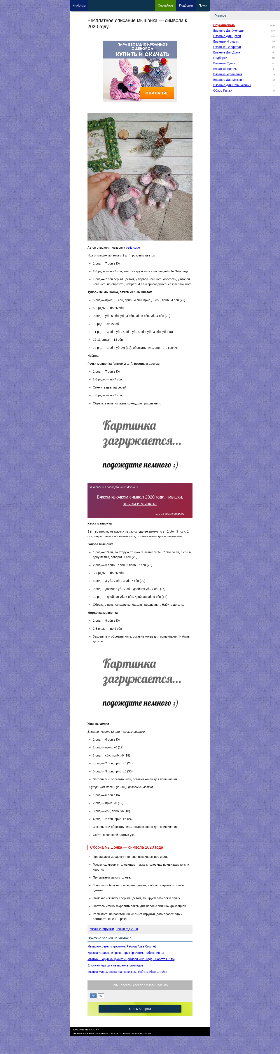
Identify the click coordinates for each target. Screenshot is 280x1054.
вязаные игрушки (102, 929)
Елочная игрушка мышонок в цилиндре (115, 965)
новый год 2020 (127, 929)
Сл (165, 5)
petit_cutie (133, 247)
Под (186, 5)
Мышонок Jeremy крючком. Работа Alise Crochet (122, 946)
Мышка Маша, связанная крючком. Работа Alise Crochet (127, 971)
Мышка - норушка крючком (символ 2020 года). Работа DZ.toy (131, 959)
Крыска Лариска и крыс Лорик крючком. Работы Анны (126, 952)
